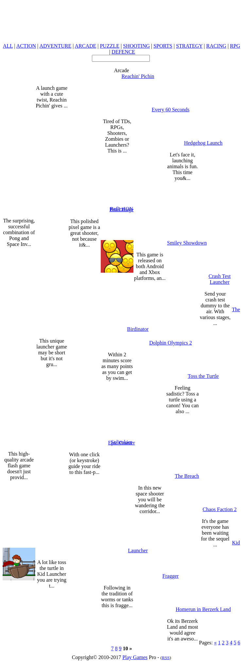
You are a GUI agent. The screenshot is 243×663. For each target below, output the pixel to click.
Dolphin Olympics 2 (170, 343)
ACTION (26, 46)
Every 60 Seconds (171, 109)
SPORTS (162, 46)
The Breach (187, 476)
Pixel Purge (122, 209)
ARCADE (85, 46)
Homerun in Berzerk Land (203, 609)
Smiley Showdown (187, 243)
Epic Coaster (121, 442)
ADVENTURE (55, 46)
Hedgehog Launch (203, 143)
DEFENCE (123, 52)
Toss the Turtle (203, 376)
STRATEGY (189, 46)
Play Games (135, 657)
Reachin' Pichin (137, 76)
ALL (8, 46)
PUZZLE (109, 46)
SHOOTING (136, 46)
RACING (216, 46)
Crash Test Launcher (220, 279)
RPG (235, 46)
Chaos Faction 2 (220, 509)
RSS (166, 657)
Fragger (171, 576)
